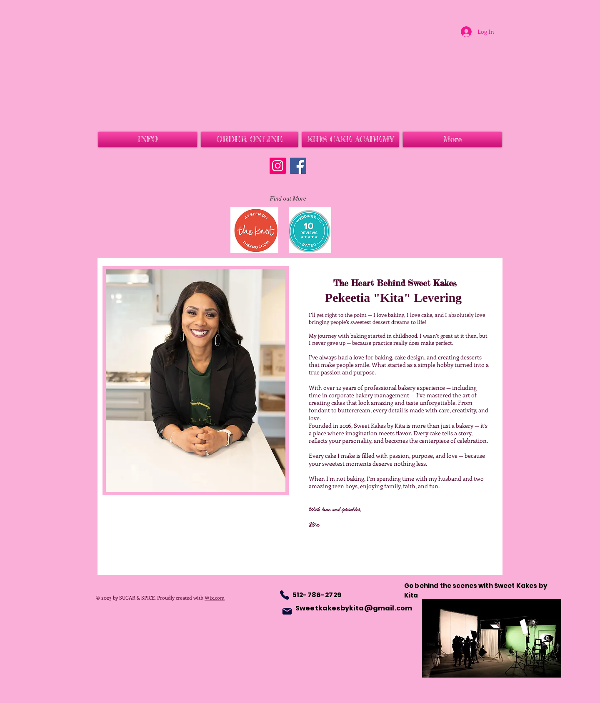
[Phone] (284, 595)
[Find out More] (288, 198)
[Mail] (287, 611)
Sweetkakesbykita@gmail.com (353, 608)
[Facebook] (298, 166)
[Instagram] (278, 166)
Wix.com (215, 597)
